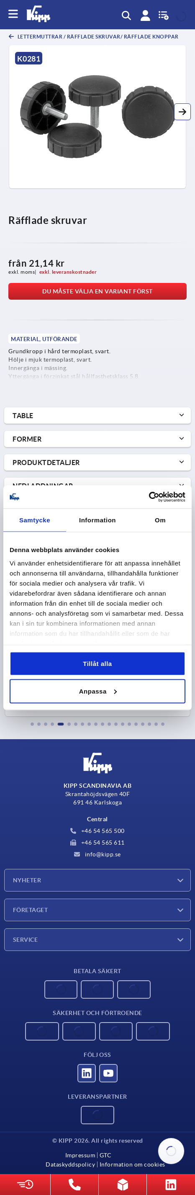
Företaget (30, 910)
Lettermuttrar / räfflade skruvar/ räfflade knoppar (97, 36)
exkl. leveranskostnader (68, 272)
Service (25, 939)
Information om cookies (132, 1164)
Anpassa (98, 690)
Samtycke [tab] (34, 520)
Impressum (80, 1155)
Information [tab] (97, 520)
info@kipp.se (97, 854)
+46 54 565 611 (97, 842)
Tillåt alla (97, 663)
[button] (182, 111)
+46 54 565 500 (97, 831)
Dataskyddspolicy (70, 1164)
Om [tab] (160, 520)
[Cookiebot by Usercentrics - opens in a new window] (148, 496)
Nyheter (27, 880)
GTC (106, 1155)
